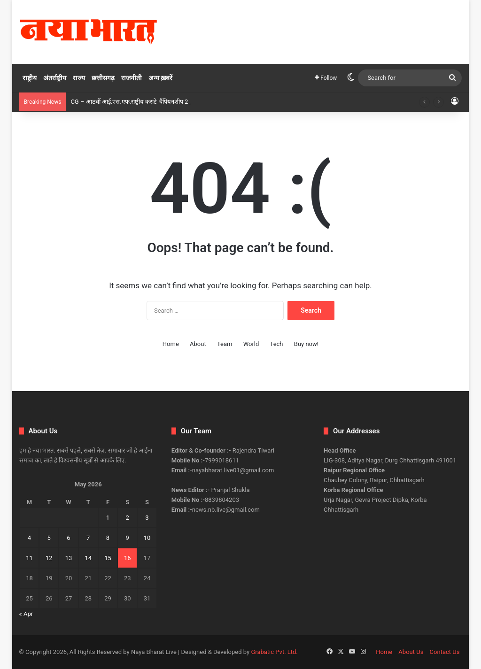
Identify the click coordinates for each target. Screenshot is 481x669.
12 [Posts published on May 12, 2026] (49, 557)
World (251, 343)
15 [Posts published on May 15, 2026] (107, 557)
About (198, 343)
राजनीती (131, 78)
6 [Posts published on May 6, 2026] (68, 537)
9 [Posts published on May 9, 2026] (127, 537)
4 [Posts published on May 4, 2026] (29, 537)
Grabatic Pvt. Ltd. (274, 651)
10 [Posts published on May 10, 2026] (147, 537)
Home (171, 343)
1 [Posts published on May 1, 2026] (107, 517)
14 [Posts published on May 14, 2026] (88, 557)
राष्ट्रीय (30, 78)
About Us (410, 651)
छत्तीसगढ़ (103, 78)
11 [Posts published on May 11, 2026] (29, 557)
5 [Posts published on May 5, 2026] (49, 537)
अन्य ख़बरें (160, 78)
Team (225, 343)
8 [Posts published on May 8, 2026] (107, 537)
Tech (276, 343)
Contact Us (445, 651)
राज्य (79, 78)
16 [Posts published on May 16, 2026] (127, 557)
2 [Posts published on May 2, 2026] (127, 517)
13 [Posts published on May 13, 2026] (68, 557)
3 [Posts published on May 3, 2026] (146, 517)
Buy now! (306, 343)
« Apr (26, 613)
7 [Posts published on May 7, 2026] (88, 537)
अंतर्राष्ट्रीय (54, 78)
